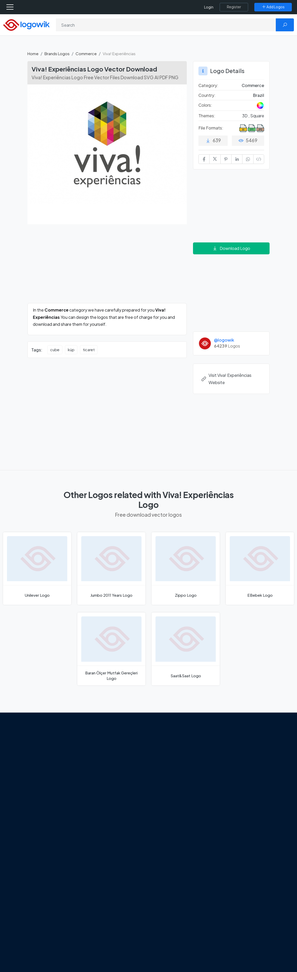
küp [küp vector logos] (71, 349)
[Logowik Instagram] (53, 803)
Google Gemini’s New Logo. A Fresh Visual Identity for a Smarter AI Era (118, 749)
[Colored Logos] (260, 105)
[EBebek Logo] (260, 568)
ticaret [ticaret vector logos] (89, 349)
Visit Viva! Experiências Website (226, 378)
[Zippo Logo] (186, 568)
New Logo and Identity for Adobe (117, 794)
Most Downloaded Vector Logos (241, 806)
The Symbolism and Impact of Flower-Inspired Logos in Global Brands (118, 827)
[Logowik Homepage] (26, 24)
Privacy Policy (44, 781)
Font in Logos (230, 779)
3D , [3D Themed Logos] (246, 115)
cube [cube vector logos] (55, 349)
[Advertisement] (107, 267)
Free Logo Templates (237, 752)
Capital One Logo (171, 788)
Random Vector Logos (238, 842)
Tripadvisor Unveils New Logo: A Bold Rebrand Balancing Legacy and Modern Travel (114, 773)
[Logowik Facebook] (32, 803)
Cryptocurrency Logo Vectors (237, 821)
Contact (39, 772)
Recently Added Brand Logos (238, 791)
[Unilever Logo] (37, 568)
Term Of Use (43, 790)
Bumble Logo (168, 797)
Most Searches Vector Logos (243, 833)
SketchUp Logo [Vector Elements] (170, 770)
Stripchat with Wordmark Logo (178, 818)
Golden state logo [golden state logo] (172, 806)
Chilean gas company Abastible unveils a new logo (118, 809)
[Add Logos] (273, 7)
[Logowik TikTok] (32, 812)
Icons (223, 761)
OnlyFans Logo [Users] (169, 761)
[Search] (166, 24)
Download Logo (231, 248)
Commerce (86, 53)
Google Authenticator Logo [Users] (180, 752)
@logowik (224, 340)
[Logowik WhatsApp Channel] (43, 812)
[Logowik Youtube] (74, 803)
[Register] (234, 7)
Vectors (225, 770)
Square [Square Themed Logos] (257, 115)
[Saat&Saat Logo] (186, 649)
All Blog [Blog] (100, 843)
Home (33, 53)
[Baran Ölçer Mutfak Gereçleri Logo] (111, 649)
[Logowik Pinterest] (64, 803)
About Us (40, 762)
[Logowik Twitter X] (42, 803)
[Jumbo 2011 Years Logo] (111, 568)
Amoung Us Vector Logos (178, 743)
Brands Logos (57, 53)
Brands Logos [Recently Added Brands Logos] (230, 743)
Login (208, 7)
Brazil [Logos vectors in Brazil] (258, 95)
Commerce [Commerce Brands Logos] (253, 85)
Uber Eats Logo (169, 779)
